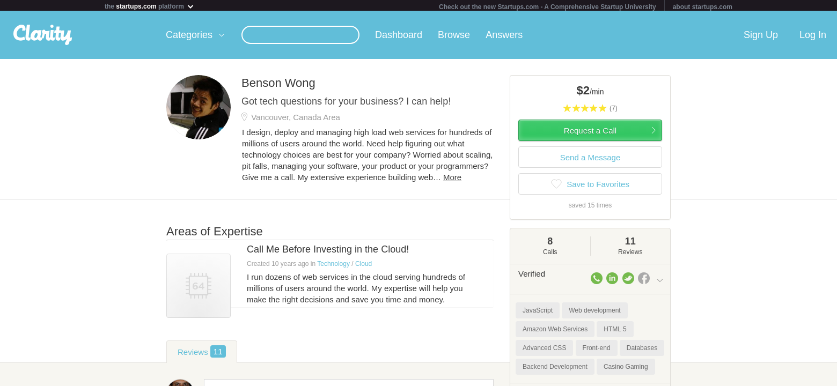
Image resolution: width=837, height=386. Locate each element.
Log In (812, 37)
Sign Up (761, 37)
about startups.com (702, 7)
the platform (150, 6)
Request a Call (590, 132)
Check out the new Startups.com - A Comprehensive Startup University (547, 7)
